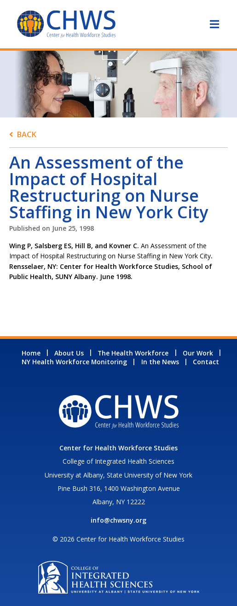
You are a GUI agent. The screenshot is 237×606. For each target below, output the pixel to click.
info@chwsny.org (118, 520)
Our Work (198, 353)
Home (31, 353)
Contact (206, 361)
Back (26, 134)
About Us (69, 353)
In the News (160, 361)
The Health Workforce (133, 353)
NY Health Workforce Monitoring (74, 361)
